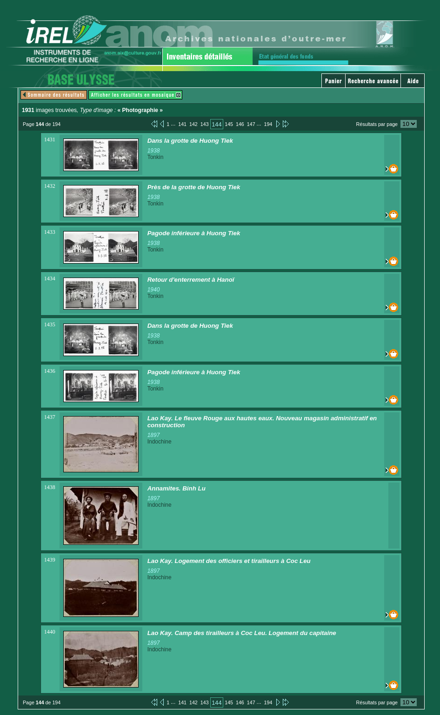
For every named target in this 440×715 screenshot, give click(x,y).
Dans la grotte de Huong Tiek (190, 140)
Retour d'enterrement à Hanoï (190, 279)
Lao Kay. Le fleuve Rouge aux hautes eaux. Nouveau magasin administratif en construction (262, 422)
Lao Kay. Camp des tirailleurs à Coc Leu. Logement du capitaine (241, 632)
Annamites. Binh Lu (176, 488)
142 (193, 124)
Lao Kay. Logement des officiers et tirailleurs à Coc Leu (229, 560)
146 (240, 124)
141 (182, 124)
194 (268, 124)
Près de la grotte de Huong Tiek (193, 187)
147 (251, 124)
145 (229, 124)
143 (204, 124)
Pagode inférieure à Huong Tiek (193, 233)
